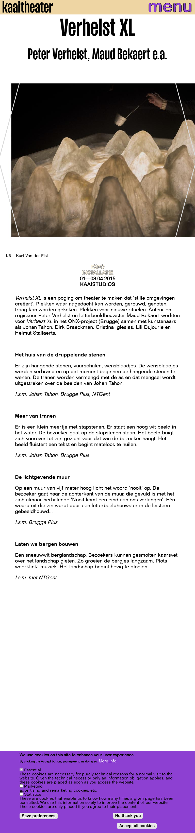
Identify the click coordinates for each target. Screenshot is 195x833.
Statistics (32, 794)
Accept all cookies (137, 826)
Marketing (33, 786)
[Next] (187, 160)
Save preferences (39, 816)
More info (107, 761)
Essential (32, 770)
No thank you (128, 816)
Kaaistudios (97, 284)
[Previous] (8, 160)
